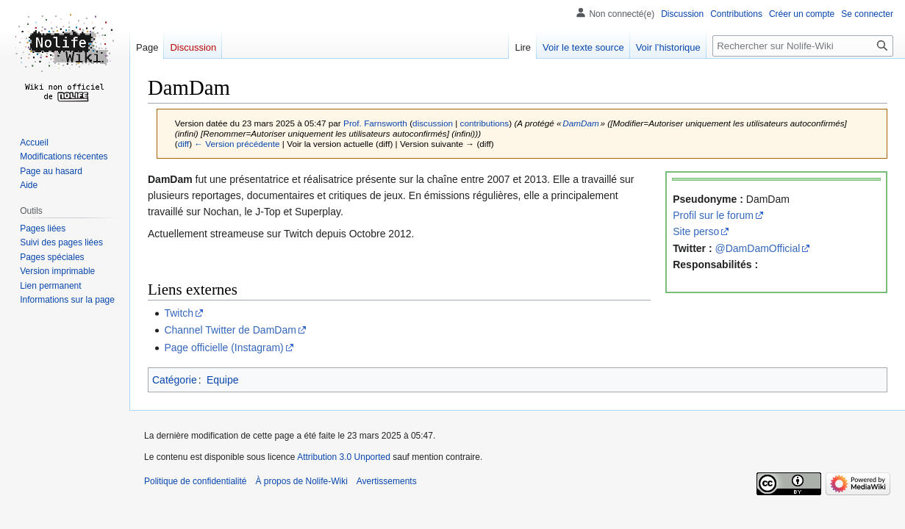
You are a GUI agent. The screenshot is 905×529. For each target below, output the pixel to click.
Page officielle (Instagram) (223, 347)
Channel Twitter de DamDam (230, 330)
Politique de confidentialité (195, 481)
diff (183, 143)
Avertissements (387, 481)
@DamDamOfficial (758, 248)
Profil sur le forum (713, 215)
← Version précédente (236, 143)
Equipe (223, 380)
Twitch (178, 313)
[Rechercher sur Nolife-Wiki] (802, 46)
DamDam (580, 123)
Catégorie (174, 380)
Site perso (696, 231)
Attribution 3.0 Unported (343, 457)
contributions (484, 123)
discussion (432, 123)
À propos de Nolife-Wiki (301, 481)
